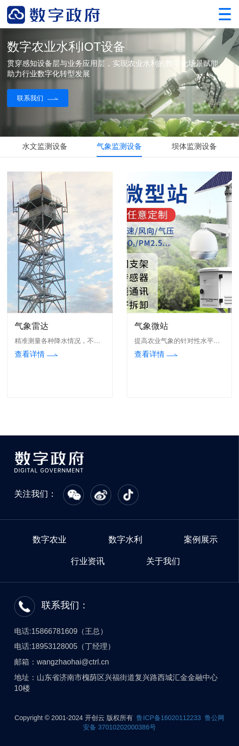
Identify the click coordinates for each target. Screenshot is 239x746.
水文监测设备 (44, 146)
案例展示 (201, 539)
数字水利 (125, 539)
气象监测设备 (119, 146)
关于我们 (163, 561)
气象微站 (151, 326)
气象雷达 (32, 326)
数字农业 (49, 539)
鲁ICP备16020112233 (168, 717)
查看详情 (36, 354)
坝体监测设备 (194, 146)
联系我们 (37, 98)
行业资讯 (88, 561)
